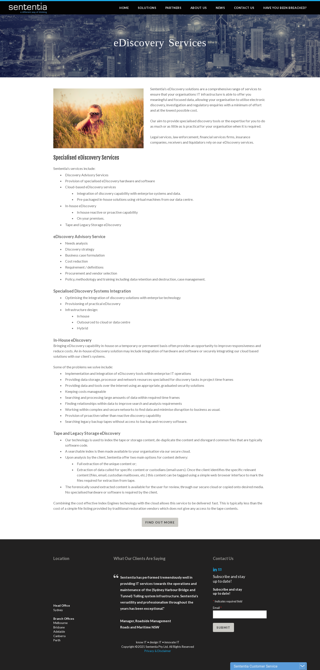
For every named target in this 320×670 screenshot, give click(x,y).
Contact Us (244, 8)
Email (217, 608)
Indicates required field (227, 601)
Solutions (147, 8)
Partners (173, 8)
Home (124, 8)
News (220, 8)
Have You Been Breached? (285, 8)
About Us (198, 8)
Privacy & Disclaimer (157, 651)
